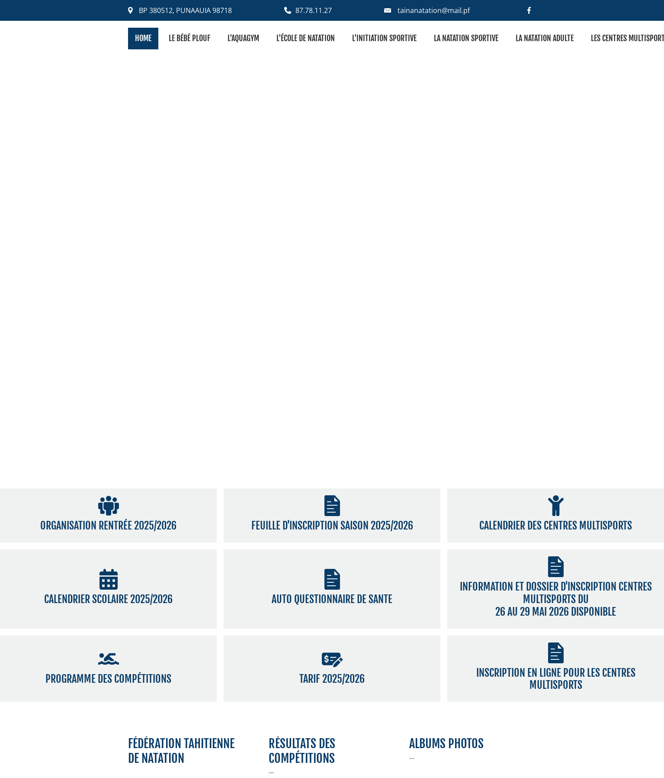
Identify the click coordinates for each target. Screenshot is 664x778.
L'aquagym (243, 38)
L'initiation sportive (384, 38)
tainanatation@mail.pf (434, 10)
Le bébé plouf (189, 38)
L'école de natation (305, 38)
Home (143, 38)
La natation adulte (545, 38)
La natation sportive (466, 38)
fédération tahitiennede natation (181, 751)
